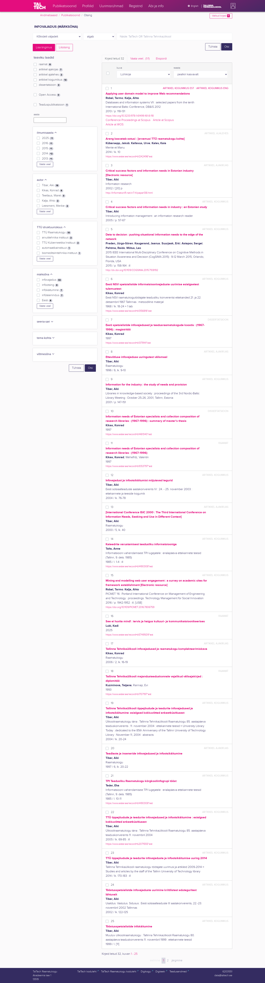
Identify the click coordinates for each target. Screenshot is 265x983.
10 (112, 411)
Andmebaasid (48, 15)
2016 (47, 143)
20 (112, 748)
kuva (119, 67)
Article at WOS (114, 124)
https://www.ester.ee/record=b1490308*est (129, 566)
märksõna (45, 274)
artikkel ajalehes (51, 75)
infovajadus (52, 280)
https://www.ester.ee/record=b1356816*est (129, 310)
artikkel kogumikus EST (178, 88)
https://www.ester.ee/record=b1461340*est (129, 434)
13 (112, 507)
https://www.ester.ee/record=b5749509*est (129, 634)
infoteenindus (53, 295)
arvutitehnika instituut (57, 238)
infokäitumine (52, 290)
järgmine (177, 960)
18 (112, 671)
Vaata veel (45, 164)
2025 (48, 138)
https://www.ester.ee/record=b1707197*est (128, 694)
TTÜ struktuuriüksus (51, 227)
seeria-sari (45, 321)
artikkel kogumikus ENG (212, 88)
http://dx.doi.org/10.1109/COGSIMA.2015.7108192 (132, 270)
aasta (36, 114)
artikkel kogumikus (53, 80)
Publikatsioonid (70, 15)
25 (112, 921)
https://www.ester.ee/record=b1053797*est (129, 466)
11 (112, 443)
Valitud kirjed (221, 15)
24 (112, 885)
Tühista (212, 46)
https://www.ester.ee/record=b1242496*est (129, 156)
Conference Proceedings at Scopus (128, 120)
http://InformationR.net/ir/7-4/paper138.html (129, 192)
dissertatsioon (50, 85)
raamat (45, 64)
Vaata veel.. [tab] (140, 58)
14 (112, 539)
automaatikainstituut (56, 248)
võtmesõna (46, 354)
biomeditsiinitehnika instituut (61, 253)
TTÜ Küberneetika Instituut (61, 243)
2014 (48, 153)
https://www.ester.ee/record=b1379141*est (128, 342)
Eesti (47, 300)
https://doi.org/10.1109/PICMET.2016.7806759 (130, 607)
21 (112, 776)
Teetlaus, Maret (54, 196)
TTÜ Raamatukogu (56, 232)
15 (112, 575)
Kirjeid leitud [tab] (114, 58)
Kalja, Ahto (51, 201)
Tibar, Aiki (50, 185)
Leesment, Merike (55, 206)
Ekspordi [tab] (161, 58)
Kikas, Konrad (52, 190)
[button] (232, 6)
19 (112, 703)
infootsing (50, 285)
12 (112, 475)
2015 (47, 148)
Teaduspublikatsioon (54, 105)
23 (112, 853)
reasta (177, 67)
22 (112, 812)
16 (112, 616)
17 (112, 643)
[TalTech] (39, 5)
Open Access (49, 95)
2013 (47, 159)
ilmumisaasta (47, 133)
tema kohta (46, 338)
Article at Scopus (163, 120)
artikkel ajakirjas (51, 69)
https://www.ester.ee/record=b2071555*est (129, 844)
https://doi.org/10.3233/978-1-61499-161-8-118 (130, 115)
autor (42, 180)
